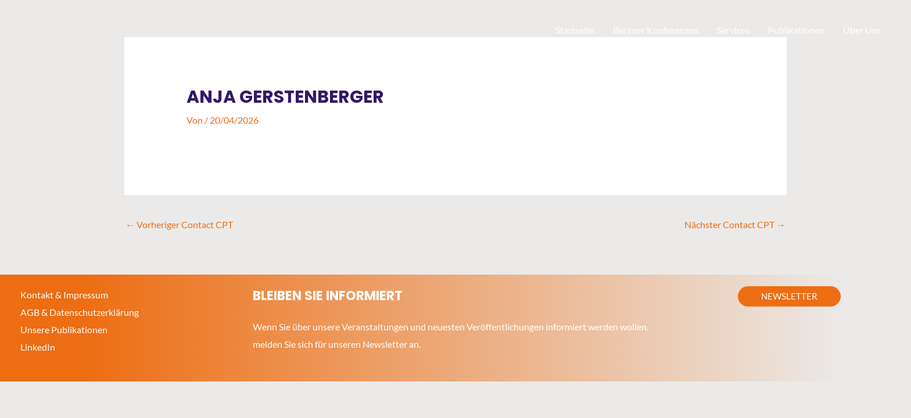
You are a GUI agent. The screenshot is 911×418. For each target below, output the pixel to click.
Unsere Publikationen (63, 329)
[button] (789, 296)
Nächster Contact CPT (735, 224)
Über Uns (862, 29)
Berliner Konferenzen (655, 29)
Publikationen (796, 29)
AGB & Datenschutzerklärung (79, 312)
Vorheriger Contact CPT (179, 224)
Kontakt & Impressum (64, 294)
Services (733, 29)
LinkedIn (37, 346)
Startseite (574, 29)
